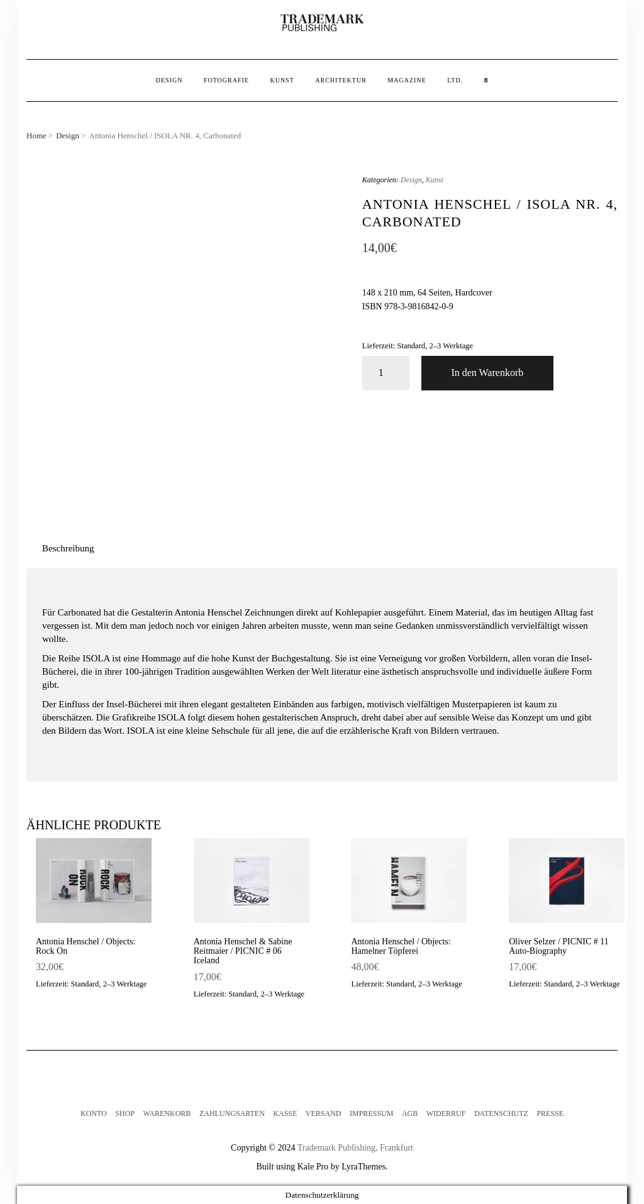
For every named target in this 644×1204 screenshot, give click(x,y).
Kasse (285, 1113)
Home (36, 135)
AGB (410, 1113)
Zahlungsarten (232, 1113)
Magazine (406, 80)
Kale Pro (312, 1166)
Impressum (371, 1113)
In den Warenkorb (487, 372)
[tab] (68, 548)
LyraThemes (363, 1166)
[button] (322, 23)
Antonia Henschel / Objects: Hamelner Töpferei (400, 946)
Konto (93, 1113)
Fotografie (226, 80)
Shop (125, 1113)
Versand (323, 1113)
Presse (550, 1113)
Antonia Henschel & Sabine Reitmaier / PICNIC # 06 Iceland (243, 951)
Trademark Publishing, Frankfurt (355, 1147)
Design (169, 80)
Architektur (341, 80)
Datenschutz (501, 1113)
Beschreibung (68, 548)
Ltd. (455, 80)
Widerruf (446, 1113)
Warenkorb (167, 1113)
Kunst (282, 80)
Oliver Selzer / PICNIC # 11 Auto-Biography (559, 946)
